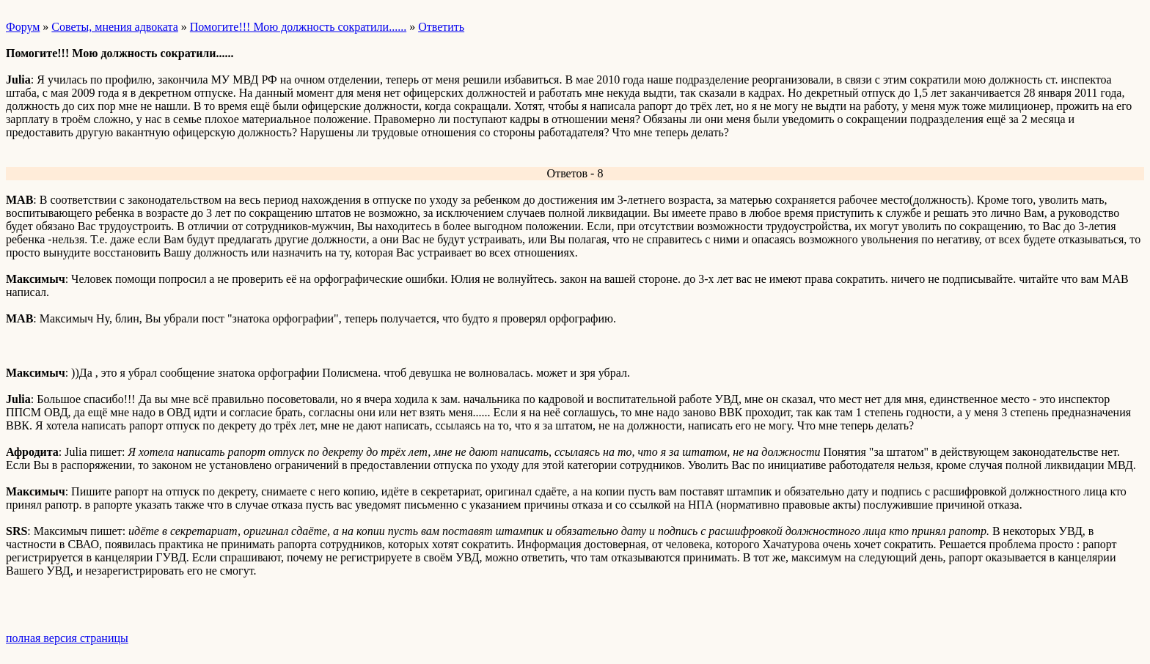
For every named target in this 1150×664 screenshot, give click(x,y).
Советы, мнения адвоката (114, 27)
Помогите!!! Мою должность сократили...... (298, 27)
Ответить (441, 27)
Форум (23, 27)
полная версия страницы (67, 638)
